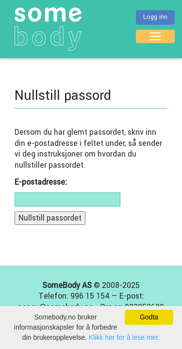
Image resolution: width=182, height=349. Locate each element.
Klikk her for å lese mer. (124, 337)
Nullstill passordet (50, 218)
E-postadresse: (41, 182)
